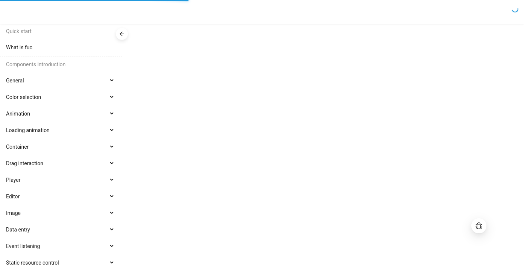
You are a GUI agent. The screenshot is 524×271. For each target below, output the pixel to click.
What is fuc (19, 47)
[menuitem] (61, 47)
